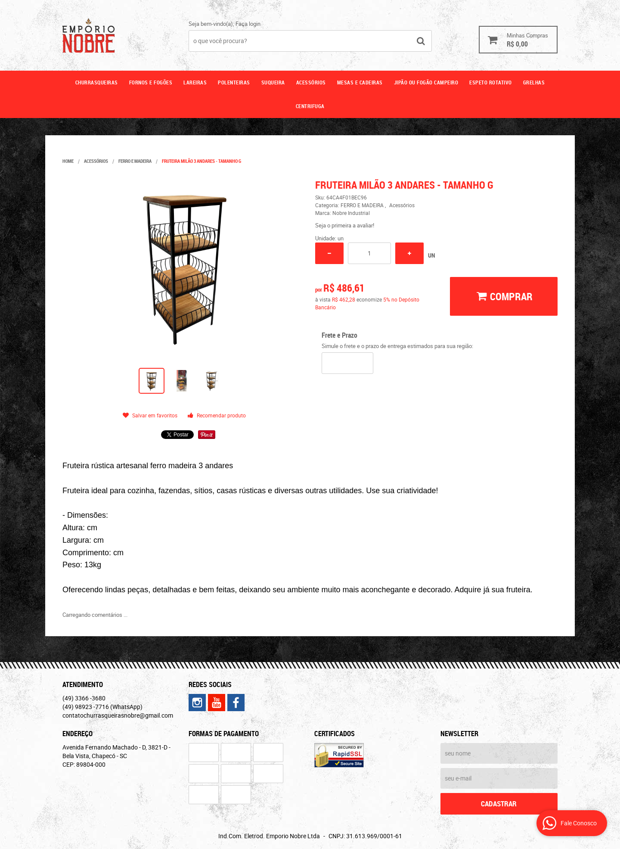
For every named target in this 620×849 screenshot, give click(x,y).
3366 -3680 (83, 698)
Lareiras (195, 82)
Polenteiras (234, 82)
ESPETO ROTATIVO (490, 82)
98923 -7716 (102, 707)
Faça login (248, 24)
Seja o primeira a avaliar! (344, 225)
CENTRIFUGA (310, 106)
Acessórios (311, 82)
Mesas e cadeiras (360, 82)
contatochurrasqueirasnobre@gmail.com (117, 715)
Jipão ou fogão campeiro (426, 82)
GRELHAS (534, 82)
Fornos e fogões (151, 82)
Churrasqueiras (96, 82)
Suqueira (273, 82)
